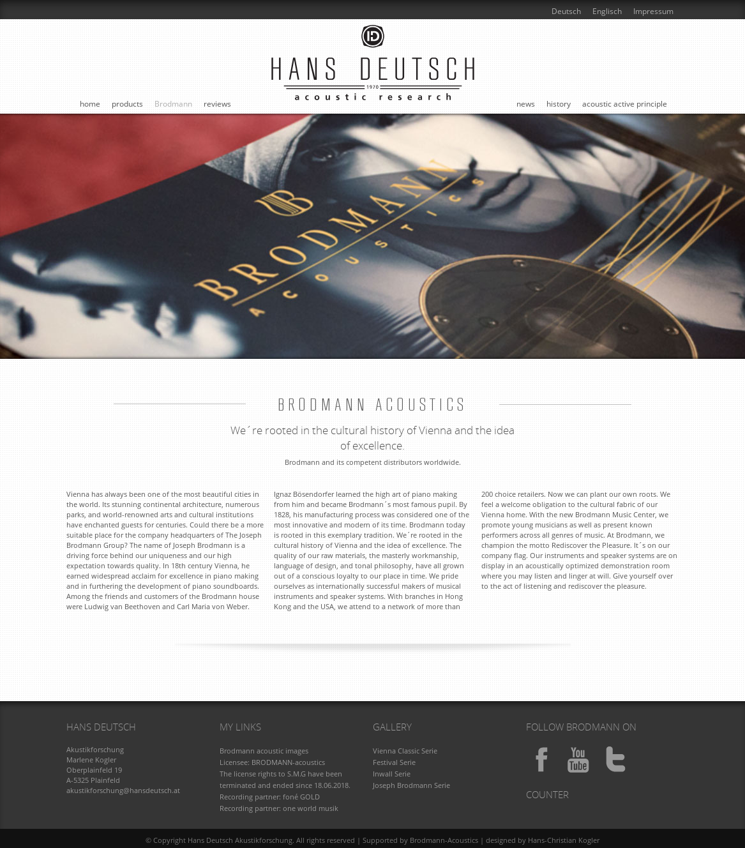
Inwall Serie (391, 773)
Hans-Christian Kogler (563, 840)
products (127, 103)
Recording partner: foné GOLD (270, 796)
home (90, 103)
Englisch (607, 11)
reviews (217, 103)
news (525, 103)
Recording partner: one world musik (279, 808)
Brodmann (173, 103)
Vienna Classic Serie (405, 750)
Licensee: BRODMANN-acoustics (272, 762)
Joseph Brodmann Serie (411, 785)
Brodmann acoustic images (264, 750)
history (558, 103)
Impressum (653, 11)
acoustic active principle (624, 103)
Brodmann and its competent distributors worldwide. (373, 462)
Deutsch (566, 11)
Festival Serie (394, 762)
